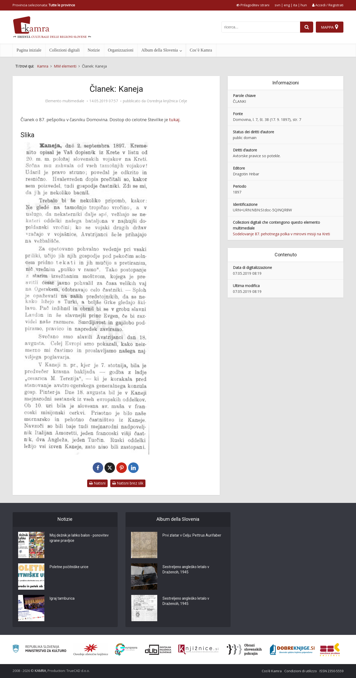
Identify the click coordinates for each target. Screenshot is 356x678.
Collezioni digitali (64, 50)
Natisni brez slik (127, 483)
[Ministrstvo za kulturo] (39, 649)
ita (295, 5)
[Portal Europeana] (126, 649)
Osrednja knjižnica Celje (167, 101)
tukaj (174, 119)
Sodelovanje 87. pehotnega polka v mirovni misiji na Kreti (281, 233)
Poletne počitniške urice (69, 567)
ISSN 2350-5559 (331, 671)
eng (287, 5)
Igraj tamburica (62, 599)
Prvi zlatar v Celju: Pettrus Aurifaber (192, 536)
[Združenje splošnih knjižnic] (330, 649)
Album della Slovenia (159, 50)
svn (277, 5)
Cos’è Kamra (201, 50)
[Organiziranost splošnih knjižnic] (90, 649)
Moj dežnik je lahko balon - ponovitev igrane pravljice (80, 538)
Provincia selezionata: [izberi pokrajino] (44, 5)
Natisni (97, 483)
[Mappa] (329, 27)
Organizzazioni (120, 50)
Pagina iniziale (29, 50)
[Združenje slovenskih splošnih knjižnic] (198, 649)
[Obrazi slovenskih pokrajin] (244, 649)
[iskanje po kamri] (260, 27)
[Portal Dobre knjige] (292, 649)
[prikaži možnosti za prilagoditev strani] (252, 5)
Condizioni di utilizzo (300, 671)
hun (304, 5)
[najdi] (306, 27)
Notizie (94, 50)
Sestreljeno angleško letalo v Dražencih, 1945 (186, 570)
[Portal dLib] (158, 649)
